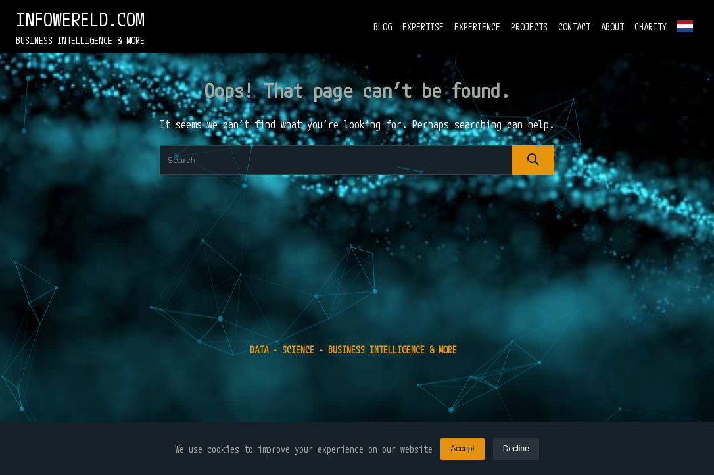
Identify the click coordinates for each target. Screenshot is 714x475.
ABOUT (612, 26)
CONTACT (574, 26)
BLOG (382, 26)
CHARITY (650, 26)
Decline (516, 449)
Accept (462, 449)
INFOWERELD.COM (80, 19)
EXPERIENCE (477, 26)
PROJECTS (529, 26)
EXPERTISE (423, 26)
